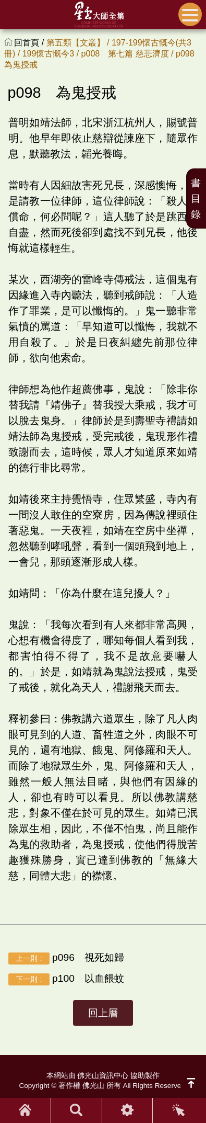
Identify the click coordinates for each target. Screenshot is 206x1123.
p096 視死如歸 (66, 958)
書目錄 (196, 198)
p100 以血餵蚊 (66, 979)
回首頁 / (30, 42)
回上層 (103, 1012)
